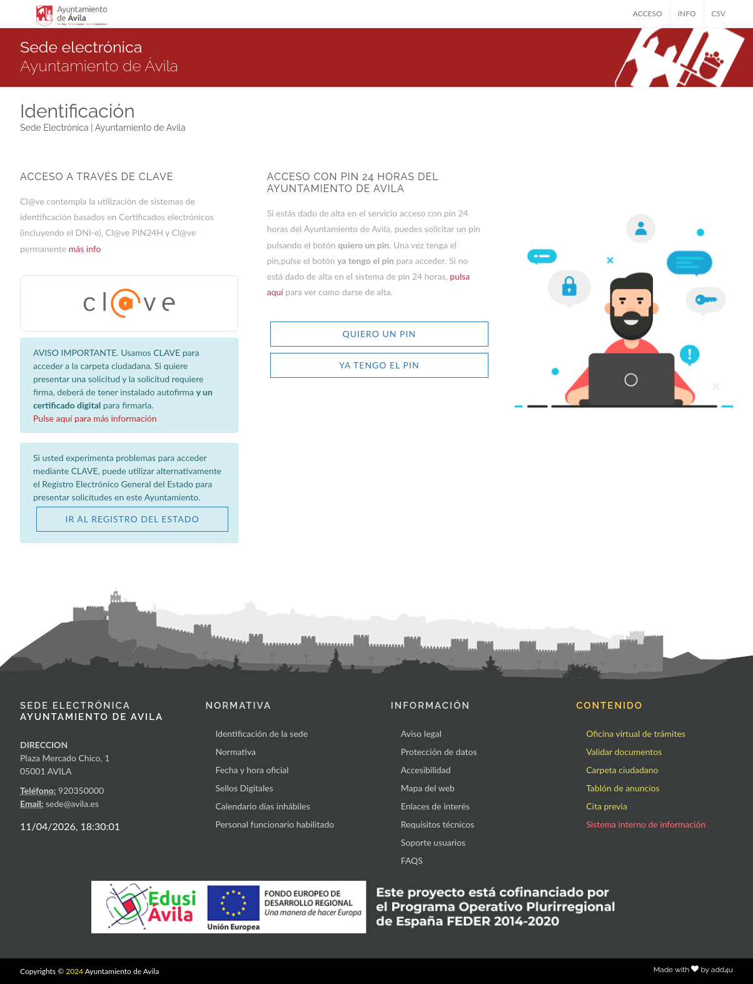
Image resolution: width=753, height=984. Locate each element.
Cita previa (606, 806)
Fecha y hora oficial (251, 769)
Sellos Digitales (244, 788)
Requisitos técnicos (438, 824)
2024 (74, 971)
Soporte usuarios (433, 842)
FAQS (412, 860)
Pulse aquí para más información (95, 418)
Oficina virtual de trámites (635, 733)
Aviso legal (421, 733)
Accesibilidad (426, 769)
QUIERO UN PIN (380, 333)
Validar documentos (624, 751)
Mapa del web (428, 788)
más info (85, 248)
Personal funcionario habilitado (274, 824)
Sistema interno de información (645, 824)
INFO (687, 13)
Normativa (235, 751)
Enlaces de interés (435, 806)
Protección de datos (439, 751)
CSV (719, 13)
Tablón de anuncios (622, 788)
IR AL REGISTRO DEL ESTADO (133, 519)
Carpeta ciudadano (622, 769)
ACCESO (647, 13)
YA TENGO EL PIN (379, 365)
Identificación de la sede (261, 733)
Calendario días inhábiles (262, 806)
